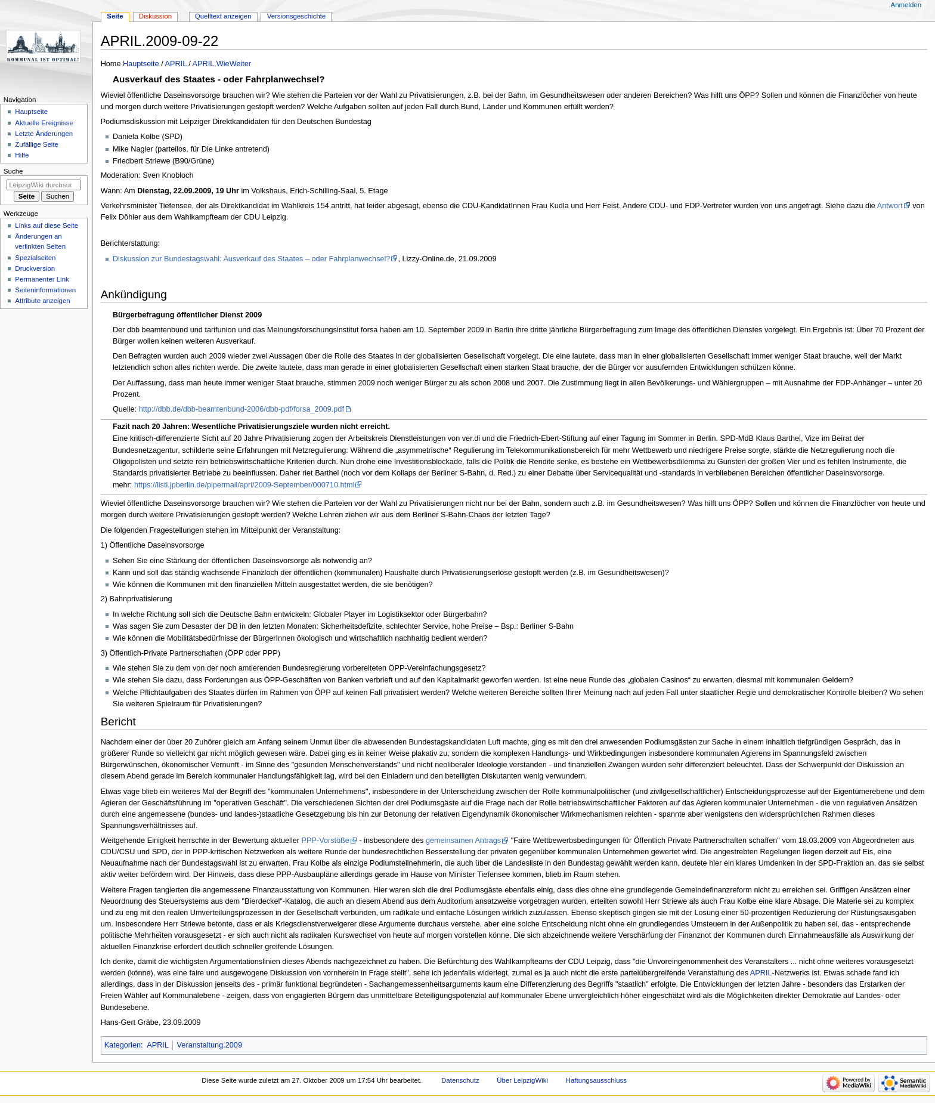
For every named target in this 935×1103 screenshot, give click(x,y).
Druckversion (35, 268)
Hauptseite (141, 64)
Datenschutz (460, 1080)
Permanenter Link (42, 279)
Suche (13, 171)
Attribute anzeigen (42, 300)
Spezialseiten (35, 257)
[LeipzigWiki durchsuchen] (44, 185)
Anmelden (906, 4)
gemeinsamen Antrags (463, 840)
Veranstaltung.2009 (209, 1045)
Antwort (890, 206)
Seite (115, 16)
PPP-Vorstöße (325, 840)
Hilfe (22, 155)
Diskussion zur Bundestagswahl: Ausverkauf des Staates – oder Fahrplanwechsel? (251, 259)
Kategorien (122, 1045)
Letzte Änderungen (44, 133)
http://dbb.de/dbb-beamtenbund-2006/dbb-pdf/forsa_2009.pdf (241, 409)
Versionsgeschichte (296, 16)
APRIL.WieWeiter (222, 64)
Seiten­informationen (45, 289)
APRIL (176, 64)
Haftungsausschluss (596, 1080)
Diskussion (155, 16)
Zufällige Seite (36, 144)
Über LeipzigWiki (522, 1080)
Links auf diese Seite (46, 225)
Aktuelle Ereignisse (44, 122)
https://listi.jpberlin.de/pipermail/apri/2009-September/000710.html (244, 485)
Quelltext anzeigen (223, 16)
